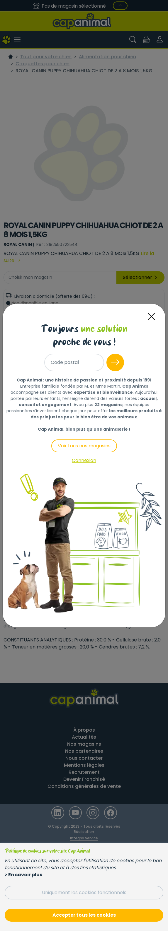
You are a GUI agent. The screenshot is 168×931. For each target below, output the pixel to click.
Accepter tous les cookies (84, 915)
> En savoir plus (23, 874)
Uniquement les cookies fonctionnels (84, 892)
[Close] (151, 317)
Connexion (84, 460)
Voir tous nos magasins (84, 445)
